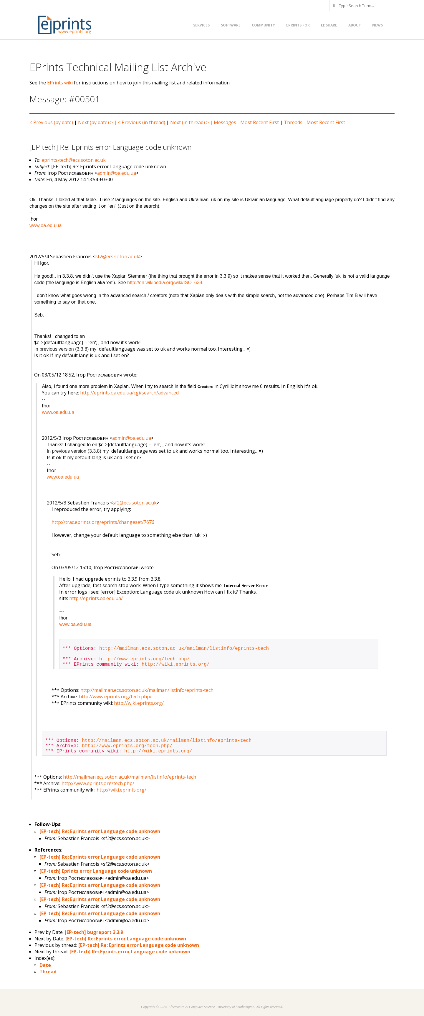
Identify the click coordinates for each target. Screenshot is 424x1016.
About (354, 25)
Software (231, 25)
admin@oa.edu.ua (116, 173)
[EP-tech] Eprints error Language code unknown (95, 871)
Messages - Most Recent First (246, 122)
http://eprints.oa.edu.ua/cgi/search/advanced (129, 392)
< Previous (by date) (51, 122)
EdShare (329, 25)
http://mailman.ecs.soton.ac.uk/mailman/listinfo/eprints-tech (184, 648)
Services (201, 25)
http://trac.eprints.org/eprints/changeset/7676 (103, 522)
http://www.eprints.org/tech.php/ (144, 659)
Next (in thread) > (189, 122)
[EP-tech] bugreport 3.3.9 (94, 932)
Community (263, 25)
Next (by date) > (95, 122)
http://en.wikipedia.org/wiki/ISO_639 (164, 282)
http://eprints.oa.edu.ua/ (96, 598)
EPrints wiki (60, 82)
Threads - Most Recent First (314, 122)
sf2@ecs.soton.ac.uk (117, 256)
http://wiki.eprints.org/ (175, 664)
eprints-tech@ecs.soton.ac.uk (74, 160)
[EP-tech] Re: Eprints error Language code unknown (99, 831)
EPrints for (298, 25)
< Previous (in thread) (141, 122)
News (377, 25)
